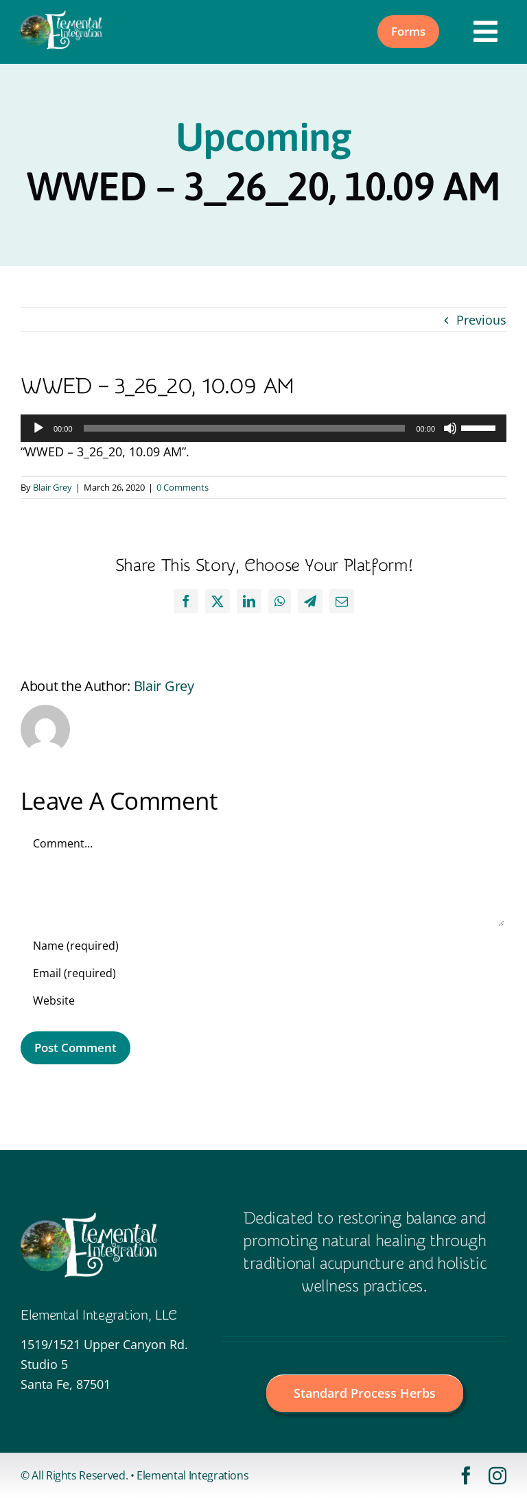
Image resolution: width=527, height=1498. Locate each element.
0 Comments (182, 487)
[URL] (263, 1000)
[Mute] (450, 428)
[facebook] (466, 1475)
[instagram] (497, 1475)
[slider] (245, 428)
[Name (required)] (263, 945)
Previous (481, 320)
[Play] (38, 428)
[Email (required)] (263, 973)
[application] (263, 428)
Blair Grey (52, 487)
